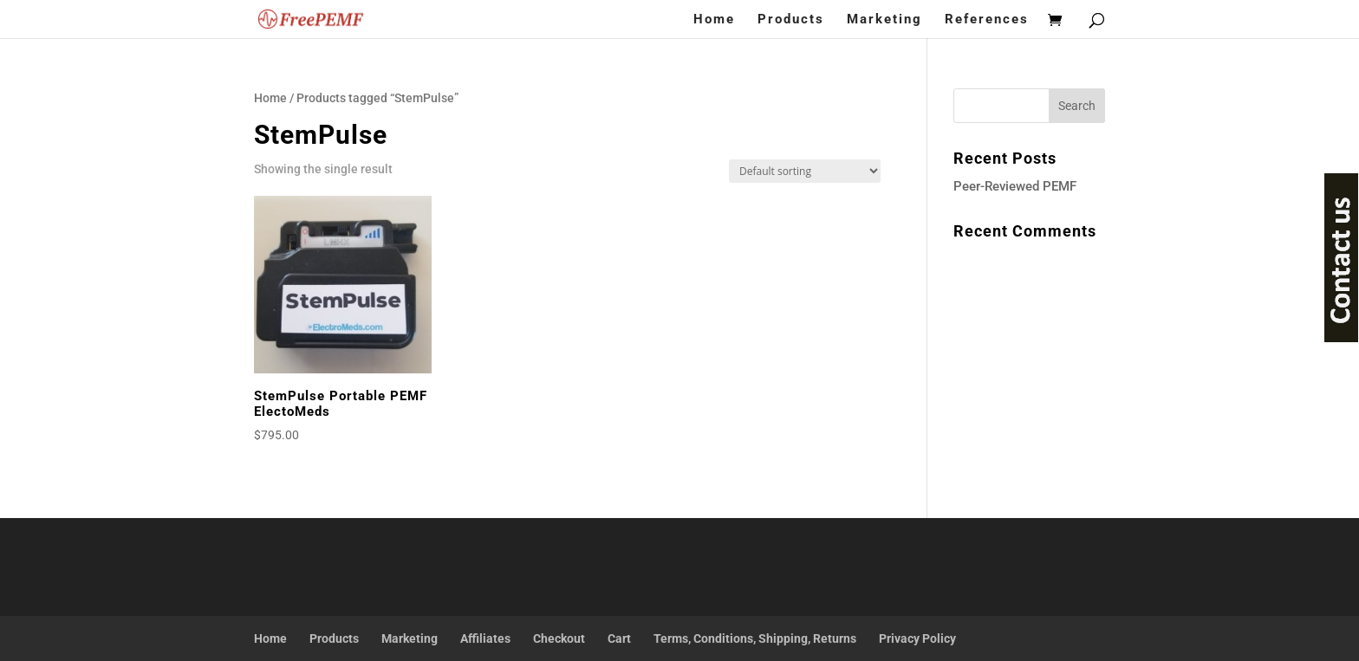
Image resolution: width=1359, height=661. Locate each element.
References (987, 20)
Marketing (884, 20)
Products (791, 20)
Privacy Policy (917, 638)
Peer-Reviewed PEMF (1014, 186)
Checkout (559, 638)
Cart (619, 638)
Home (714, 20)
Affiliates (485, 638)
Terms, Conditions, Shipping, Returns (754, 638)
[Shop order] (805, 171)
